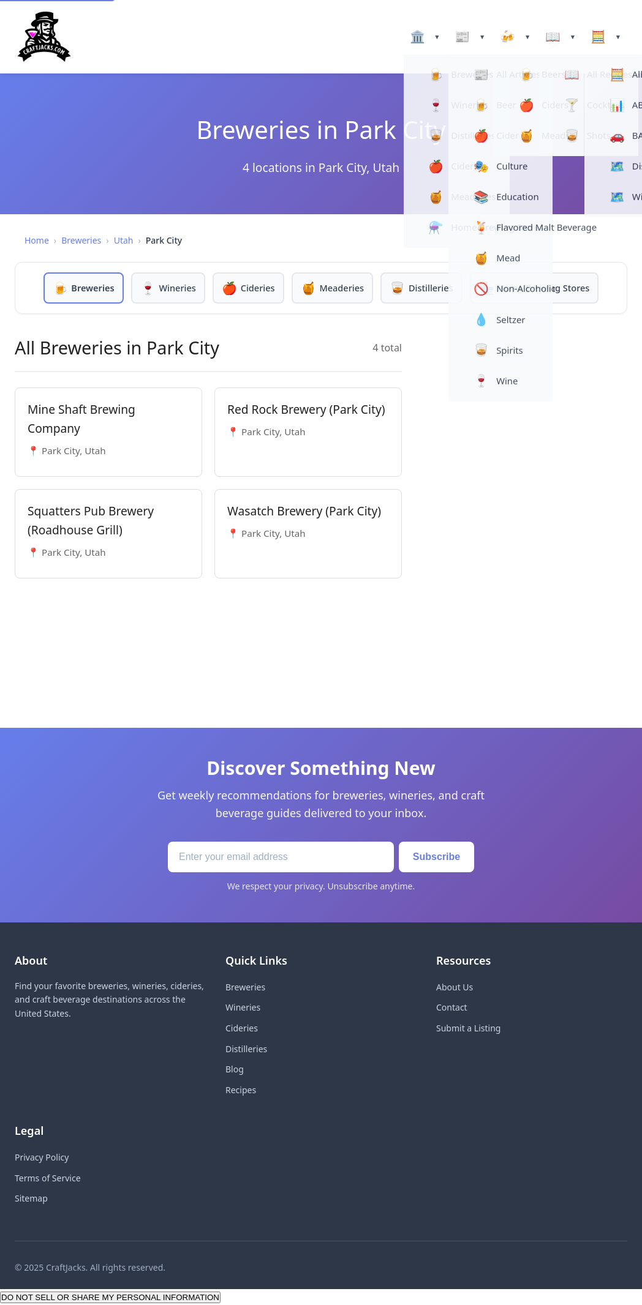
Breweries (81, 240)
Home (37, 240)
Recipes (240, 1090)
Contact (451, 1007)
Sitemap (31, 1198)
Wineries (242, 1007)
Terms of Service (48, 1178)
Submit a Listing (468, 1028)
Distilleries (246, 1049)
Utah (124, 240)
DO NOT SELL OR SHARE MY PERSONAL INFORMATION (110, 1297)
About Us (454, 987)
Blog (234, 1069)
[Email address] (275, 857)
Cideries (241, 1028)
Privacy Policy (42, 1157)
